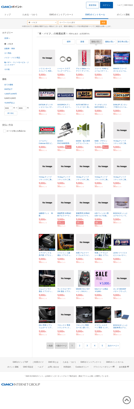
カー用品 (7, 53)
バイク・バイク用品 (12, 58)
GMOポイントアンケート (61, 14)
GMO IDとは (53, 362)
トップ (7, 14)
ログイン (106, 5)
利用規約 (67, 367)
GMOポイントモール (95, 14)
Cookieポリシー (82, 367)
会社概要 (124, 367)
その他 (7, 69)
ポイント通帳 (123, 14)
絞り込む (11, 113)
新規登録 (92, 5)
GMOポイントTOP (20, 362)
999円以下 (8, 89)
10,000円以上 (9, 103)
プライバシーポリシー (103, 367)
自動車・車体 (9, 49)
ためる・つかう (30, 14)
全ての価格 (8, 85)
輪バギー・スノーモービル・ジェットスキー (16, 63)
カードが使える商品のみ (14, 131)
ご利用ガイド (38, 362)
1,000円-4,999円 (10, 94)
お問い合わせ (53, 367)
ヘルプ (119, 5)
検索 (103, 22)
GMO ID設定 (128, 5)
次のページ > (113, 346)
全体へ (7, 38)
